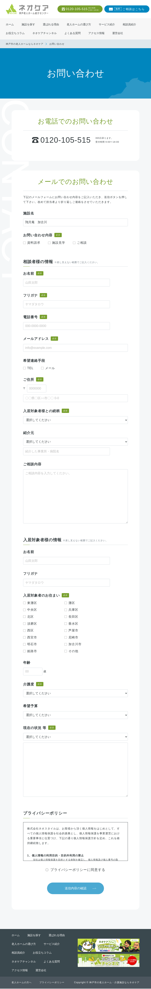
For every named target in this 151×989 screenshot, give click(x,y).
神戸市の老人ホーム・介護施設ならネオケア (114, 982)
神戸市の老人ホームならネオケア (24, 44)
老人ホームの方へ (22, 982)
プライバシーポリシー (51, 982)
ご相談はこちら (129, 9)
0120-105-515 (82, 9)
